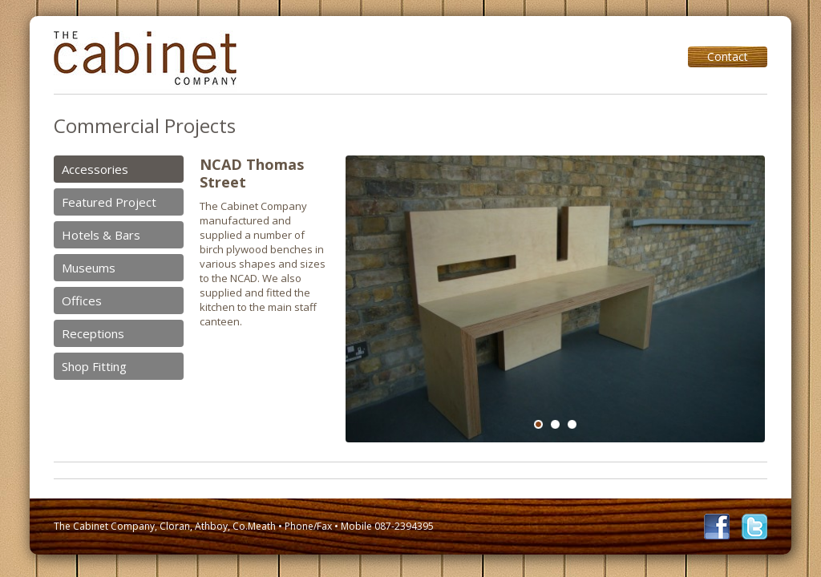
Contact (727, 56)
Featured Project (109, 202)
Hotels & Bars (101, 235)
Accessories (95, 169)
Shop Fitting (94, 366)
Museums (88, 268)
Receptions (93, 333)
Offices (82, 301)
